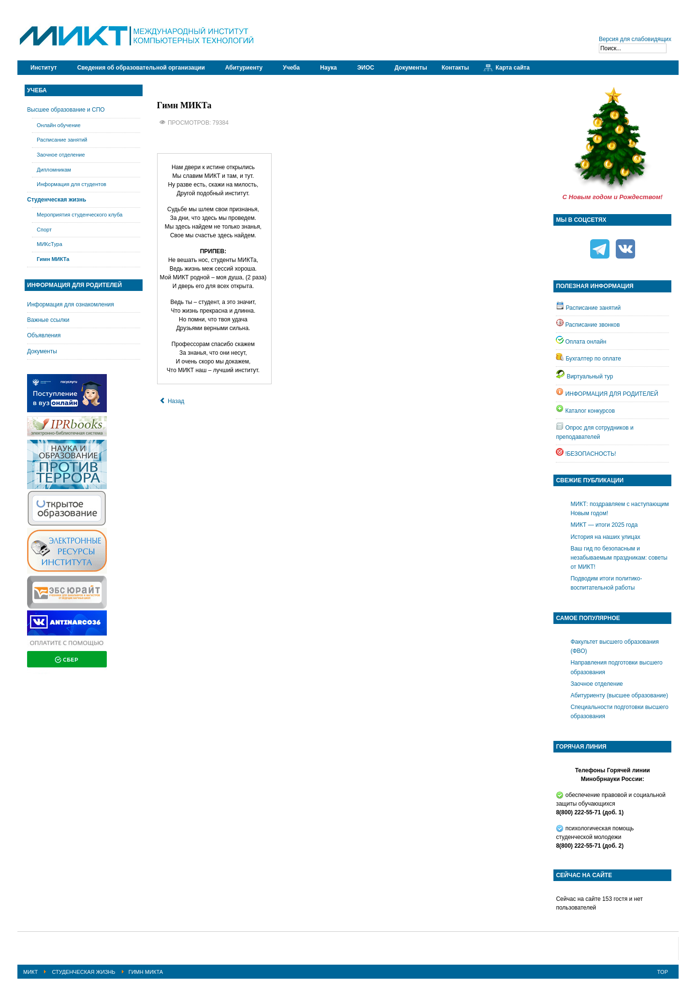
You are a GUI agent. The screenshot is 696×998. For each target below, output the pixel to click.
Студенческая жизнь (56, 199)
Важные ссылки (48, 320)
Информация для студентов (71, 184)
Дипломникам (54, 170)
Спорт (44, 229)
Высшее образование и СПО (66, 109)
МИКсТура (49, 244)
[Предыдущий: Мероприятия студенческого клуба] (172, 401)
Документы (42, 351)
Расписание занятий (62, 140)
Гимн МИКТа (53, 259)
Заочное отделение (61, 155)
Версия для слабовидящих (635, 39)
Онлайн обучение (59, 125)
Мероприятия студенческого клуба (79, 214)
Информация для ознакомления (70, 304)
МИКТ (30, 972)
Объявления (43, 335)
